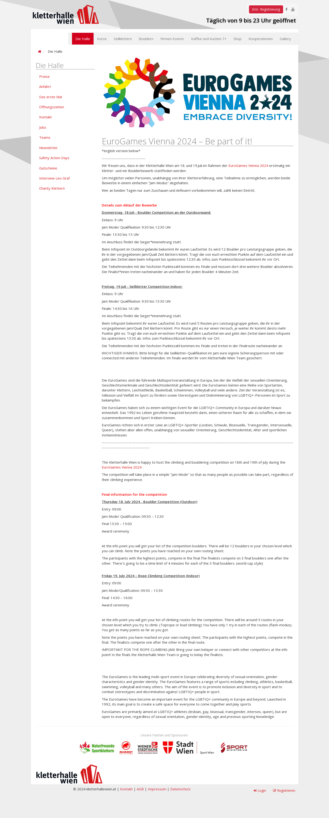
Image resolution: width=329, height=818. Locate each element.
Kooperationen (261, 38)
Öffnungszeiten (51, 107)
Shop (238, 38)
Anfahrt (45, 86)
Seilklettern (123, 38)
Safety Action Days (54, 157)
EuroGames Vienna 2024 (248, 165)
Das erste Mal (50, 96)
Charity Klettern (52, 188)
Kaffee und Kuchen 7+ (209, 38)
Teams (44, 137)
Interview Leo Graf (54, 178)
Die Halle (83, 38)
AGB (140, 789)
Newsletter (48, 147)
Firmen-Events (172, 38)
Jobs (42, 127)
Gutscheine (48, 168)
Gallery (285, 38)
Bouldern (146, 38)
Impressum (157, 789)
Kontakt (45, 117)
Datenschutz (180, 789)
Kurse (102, 38)
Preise (44, 76)
